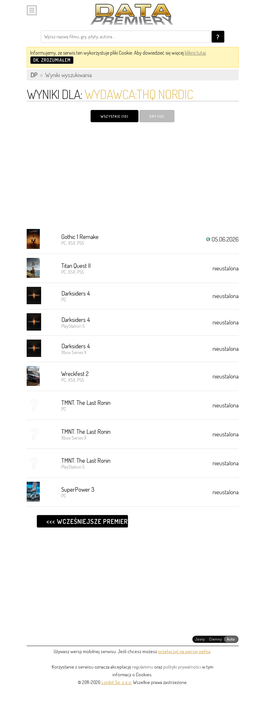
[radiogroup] (215, 639)
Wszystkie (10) (114, 116)
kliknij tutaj (195, 53)
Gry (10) (156, 116)
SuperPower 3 (77, 489)
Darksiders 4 (75, 293)
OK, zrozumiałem (52, 60)
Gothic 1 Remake (80, 236)
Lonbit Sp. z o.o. (117, 682)
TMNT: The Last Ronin (85, 402)
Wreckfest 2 (75, 373)
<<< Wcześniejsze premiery (87, 521)
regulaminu (142, 667)
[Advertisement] (133, 175)
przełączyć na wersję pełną (184, 651)
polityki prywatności (182, 667)
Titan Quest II (76, 265)
